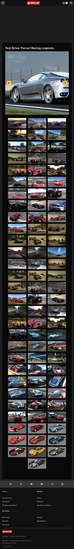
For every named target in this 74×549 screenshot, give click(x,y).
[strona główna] (33, 3)
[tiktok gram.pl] (11, 484)
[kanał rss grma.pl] (62, 484)
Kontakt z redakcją (43, 505)
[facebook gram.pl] (21, 484)
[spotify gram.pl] (42, 484)
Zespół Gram (7, 498)
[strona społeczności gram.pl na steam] (52, 484)
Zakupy (39, 517)
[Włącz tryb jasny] (65, 3)
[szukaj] (3, 3)
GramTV (5, 521)
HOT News (6, 517)
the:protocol (41, 521)
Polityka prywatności (9, 505)
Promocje (5, 525)
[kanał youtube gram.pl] (31, 484)
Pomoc (39, 498)
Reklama (40, 501)
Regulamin (6, 501)
